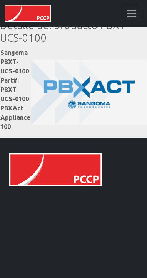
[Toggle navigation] (131, 13)
